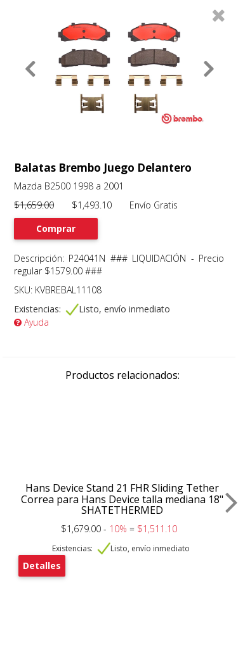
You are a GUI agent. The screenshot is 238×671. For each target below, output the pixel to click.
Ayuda (31, 322)
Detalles (42, 565)
